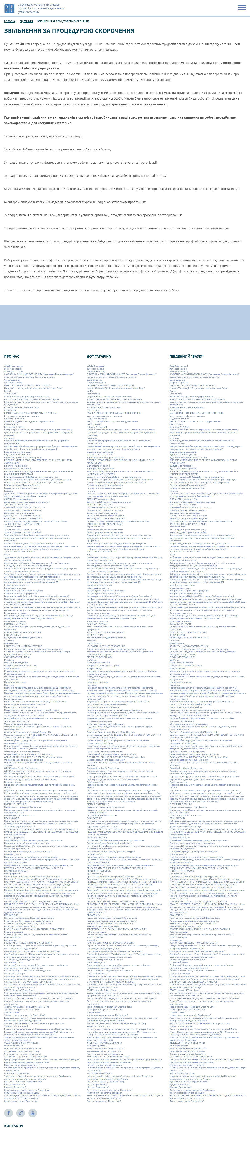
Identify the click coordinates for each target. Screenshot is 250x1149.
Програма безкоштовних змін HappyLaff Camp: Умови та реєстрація (39, 879)
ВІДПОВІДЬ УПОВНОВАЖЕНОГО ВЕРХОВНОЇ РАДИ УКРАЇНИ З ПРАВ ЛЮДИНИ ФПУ (38, 461)
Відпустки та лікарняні (15, 465)
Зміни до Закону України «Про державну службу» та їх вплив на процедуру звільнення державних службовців (37, 564)
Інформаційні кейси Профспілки (20, 593)
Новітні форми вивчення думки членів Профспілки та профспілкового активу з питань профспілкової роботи (40, 714)
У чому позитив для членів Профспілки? (24, 1015)
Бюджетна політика (14, 418)
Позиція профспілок (14, 837)
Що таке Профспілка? (15, 1087)
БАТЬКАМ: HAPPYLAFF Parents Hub (21, 407)
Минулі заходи (11, 668)
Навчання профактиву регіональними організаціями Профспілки (37, 687)
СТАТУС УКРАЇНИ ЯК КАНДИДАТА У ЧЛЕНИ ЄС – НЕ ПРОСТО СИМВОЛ (39, 998)
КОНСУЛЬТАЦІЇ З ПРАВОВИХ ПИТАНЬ (22, 632)
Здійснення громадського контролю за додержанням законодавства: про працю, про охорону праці (42, 558)
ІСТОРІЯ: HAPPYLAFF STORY (17, 604)
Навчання (9, 684)
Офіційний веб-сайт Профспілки (20, 768)
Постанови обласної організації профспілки (26, 842)
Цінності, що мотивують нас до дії (21, 1064)
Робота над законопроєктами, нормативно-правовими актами (36, 934)
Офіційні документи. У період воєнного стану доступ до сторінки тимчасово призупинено (37, 772)
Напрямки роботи (13, 698)
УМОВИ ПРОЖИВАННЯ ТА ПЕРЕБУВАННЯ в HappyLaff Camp (34, 1023)
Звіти (7, 554)
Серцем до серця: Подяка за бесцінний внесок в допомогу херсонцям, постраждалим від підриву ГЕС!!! (40, 947)
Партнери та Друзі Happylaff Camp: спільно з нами (30, 779)
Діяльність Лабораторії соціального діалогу (27, 501)
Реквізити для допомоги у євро (20, 926)
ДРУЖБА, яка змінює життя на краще (23, 515)
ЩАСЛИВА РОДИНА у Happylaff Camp (23, 1081)
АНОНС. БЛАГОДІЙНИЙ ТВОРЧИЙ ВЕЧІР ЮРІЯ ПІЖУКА (31, 399)
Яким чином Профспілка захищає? (21, 1092)
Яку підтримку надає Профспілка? (21, 1101)
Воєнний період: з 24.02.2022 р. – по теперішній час (31, 476)
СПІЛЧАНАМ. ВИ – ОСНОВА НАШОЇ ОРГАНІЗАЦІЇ (28, 981)
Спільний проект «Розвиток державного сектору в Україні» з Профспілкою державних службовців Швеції (42, 986)
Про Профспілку (12, 873)
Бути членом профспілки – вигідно (21, 415)
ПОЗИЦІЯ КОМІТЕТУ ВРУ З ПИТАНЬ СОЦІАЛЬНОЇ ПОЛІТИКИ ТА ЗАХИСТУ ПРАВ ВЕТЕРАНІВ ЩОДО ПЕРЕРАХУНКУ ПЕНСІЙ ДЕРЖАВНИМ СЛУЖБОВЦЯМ (42, 830)
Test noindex (10, 393)
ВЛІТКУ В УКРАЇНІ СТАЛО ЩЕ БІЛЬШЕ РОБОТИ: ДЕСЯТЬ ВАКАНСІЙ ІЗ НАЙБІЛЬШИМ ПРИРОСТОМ (38, 472)
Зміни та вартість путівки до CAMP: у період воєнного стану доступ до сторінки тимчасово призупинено (40, 570)
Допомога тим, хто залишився (19, 512)
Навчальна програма (15, 682)
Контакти (9, 640)
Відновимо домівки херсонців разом (22, 457)
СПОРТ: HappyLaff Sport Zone (19, 990)
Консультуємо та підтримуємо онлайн (23, 637)
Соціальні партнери (14, 973)
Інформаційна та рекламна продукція (23, 590)
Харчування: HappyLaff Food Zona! (21, 1050)
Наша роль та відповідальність (20, 707)
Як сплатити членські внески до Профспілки (26, 1089)
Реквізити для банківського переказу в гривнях (28, 920)
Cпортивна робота (13, 382)
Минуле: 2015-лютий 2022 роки (20, 665)
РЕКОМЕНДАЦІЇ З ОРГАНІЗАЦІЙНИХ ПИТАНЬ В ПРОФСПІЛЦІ (34, 928)
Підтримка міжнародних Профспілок (22, 806)
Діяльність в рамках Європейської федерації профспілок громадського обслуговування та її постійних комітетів (40, 495)
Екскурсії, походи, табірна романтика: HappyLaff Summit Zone (35, 521)
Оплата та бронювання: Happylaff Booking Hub (28, 731)
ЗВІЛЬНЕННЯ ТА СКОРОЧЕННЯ (19, 551)
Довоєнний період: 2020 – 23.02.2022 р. (24, 507)
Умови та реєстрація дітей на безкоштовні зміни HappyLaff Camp (38, 1028)
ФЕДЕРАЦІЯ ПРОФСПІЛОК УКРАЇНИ (21, 1042)
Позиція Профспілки (14, 834)
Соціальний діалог (13, 962)
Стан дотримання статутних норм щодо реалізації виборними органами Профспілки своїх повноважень (41, 994)
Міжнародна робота (14, 673)
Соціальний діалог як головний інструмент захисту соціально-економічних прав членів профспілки (36, 966)
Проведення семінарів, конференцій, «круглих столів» (32, 876)
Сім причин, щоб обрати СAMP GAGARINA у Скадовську (32, 951)
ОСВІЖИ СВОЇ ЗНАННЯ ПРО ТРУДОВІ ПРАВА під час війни (33, 756)
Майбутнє (9, 659)
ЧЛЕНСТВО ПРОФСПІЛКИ (17, 1073)
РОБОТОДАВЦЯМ (12, 937)
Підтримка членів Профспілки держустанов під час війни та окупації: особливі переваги (39, 811)
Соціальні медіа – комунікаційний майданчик (27, 970)
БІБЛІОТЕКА (10, 410)
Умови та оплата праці (16, 1026)
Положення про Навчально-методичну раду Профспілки (33, 840)
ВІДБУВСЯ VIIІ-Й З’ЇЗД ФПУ (17, 454)
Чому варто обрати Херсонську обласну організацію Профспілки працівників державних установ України (37, 1077)
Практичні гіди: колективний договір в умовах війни (31, 856)
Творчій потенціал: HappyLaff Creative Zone (26, 1006)
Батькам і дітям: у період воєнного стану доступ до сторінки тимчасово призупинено (41, 403)
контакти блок (11, 643)
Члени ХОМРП (11, 1070)
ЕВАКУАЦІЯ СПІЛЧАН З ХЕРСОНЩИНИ (23, 518)
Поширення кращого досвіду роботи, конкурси (28, 851)
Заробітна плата (12, 526)
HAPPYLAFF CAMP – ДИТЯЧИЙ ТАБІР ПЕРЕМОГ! (27, 385)
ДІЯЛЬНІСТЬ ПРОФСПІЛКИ (17, 504)
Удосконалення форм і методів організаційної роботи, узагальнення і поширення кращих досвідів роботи (40, 1019)
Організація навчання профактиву (22, 751)
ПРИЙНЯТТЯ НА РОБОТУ (16, 870)
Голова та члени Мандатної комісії (22, 485)
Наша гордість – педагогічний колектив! (25, 704)
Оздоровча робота (14, 729)
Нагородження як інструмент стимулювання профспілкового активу (39, 690)
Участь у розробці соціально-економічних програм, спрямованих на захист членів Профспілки (39, 1038)
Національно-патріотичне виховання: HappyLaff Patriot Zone (35, 701)
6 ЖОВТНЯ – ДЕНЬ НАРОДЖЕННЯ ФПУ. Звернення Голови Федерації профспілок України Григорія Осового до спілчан (39, 375)
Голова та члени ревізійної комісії (22, 487)
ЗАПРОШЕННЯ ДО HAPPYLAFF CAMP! (22, 523)
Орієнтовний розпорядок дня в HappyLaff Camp (28, 754)
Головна (9, 21)
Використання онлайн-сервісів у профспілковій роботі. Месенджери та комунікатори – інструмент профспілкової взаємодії (40, 447)
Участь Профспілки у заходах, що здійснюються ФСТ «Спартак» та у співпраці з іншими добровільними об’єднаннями (39, 1033)
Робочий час (10, 940)
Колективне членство (15, 612)
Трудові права (11, 1012)
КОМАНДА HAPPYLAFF (15, 623)
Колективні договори (15, 620)
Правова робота (12, 854)
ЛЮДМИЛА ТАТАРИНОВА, (17, 657)
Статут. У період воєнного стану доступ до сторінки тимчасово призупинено (36, 1002)
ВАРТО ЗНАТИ (11, 424)
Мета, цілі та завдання (16, 662)
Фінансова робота (13, 1045)
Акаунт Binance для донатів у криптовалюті (26, 396)
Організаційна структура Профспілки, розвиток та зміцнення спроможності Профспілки (35, 741)
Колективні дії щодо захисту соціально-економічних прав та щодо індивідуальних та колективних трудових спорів (38, 617)
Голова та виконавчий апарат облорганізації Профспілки (33, 482)
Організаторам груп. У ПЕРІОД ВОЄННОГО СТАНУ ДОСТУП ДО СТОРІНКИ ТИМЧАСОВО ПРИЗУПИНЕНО (41, 736)
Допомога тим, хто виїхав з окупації (22, 509)
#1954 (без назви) (13, 371)
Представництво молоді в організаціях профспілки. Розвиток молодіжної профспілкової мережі (42, 861)
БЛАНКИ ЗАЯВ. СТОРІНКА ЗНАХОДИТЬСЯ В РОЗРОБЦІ (31, 412)
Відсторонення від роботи (17, 468)
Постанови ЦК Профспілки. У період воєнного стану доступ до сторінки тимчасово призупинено (40, 847)
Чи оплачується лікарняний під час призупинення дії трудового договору (42, 1067)
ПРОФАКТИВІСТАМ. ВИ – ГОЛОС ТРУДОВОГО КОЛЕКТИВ (33, 901)
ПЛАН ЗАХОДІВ (11, 817)
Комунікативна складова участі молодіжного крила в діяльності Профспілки (37, 628)
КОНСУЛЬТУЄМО (12, 634)
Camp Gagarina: (12, 379)
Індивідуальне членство (16, 585)
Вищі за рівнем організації (18, 451)
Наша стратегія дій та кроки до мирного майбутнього (31, 709)
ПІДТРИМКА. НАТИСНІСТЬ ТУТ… (20, 815)
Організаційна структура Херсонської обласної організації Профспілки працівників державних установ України (40, 747)
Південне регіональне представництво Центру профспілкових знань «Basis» (39, 786)
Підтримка (26, 21)
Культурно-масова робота (17, 654)
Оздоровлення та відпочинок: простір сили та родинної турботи (37, 726)
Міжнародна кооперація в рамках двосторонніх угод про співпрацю (39, 671)
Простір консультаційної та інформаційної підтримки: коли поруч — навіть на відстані (39, 897)
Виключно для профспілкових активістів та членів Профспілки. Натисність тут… (36, 442)
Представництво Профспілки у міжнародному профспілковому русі (38, 865)
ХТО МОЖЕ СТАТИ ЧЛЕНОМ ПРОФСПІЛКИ (25, 1056)
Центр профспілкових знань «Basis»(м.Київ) (26, 1062)
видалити (9, 437)
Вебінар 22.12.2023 (14, 426)
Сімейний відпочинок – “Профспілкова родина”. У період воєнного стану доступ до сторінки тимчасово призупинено (41, 955)
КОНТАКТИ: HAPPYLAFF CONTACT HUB (23, 645)
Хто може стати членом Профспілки (22, 1053)
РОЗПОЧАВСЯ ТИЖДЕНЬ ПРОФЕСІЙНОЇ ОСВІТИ (28, 942)
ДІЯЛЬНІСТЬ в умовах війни (18, 498)
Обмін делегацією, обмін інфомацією (23, 723)
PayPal (7, 390)
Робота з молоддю (13, 931)
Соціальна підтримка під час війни (22, 959)
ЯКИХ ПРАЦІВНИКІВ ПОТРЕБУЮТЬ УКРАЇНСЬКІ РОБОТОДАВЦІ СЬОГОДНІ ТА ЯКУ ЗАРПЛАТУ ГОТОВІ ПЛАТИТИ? (42, 1097)
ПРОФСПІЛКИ (11, 915)
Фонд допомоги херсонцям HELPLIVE (22, 1048)
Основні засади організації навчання (23, 759)
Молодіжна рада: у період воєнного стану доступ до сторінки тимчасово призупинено (41, 678)
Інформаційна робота (15, 587)
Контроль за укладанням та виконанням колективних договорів (37, 651)
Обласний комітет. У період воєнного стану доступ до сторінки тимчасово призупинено (36, 719)
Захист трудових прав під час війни (22, 532)
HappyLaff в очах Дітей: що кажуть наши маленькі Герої (33, 387)
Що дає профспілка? (14, 1084)
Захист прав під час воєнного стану (22, 529)
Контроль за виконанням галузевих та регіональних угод (33, 648)
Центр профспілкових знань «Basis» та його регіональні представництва (41, 1059)
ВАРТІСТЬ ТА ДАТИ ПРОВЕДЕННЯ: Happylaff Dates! (29, 421)
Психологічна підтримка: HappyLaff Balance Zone (29, 917)
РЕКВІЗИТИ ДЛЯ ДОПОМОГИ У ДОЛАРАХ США (27, 923)
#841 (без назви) (12, 368)
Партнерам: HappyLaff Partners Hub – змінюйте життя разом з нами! (39, 776)
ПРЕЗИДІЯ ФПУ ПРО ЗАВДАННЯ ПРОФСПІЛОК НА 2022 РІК (33, 867)
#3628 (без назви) (13, 365)
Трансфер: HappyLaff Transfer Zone (22, 1009)
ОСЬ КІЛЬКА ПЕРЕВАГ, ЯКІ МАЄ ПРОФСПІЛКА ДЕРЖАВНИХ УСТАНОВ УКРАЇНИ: (38, 764)
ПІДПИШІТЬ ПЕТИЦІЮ (15, 804)
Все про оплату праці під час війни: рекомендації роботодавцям (37, 479)
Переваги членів (12, 782)
